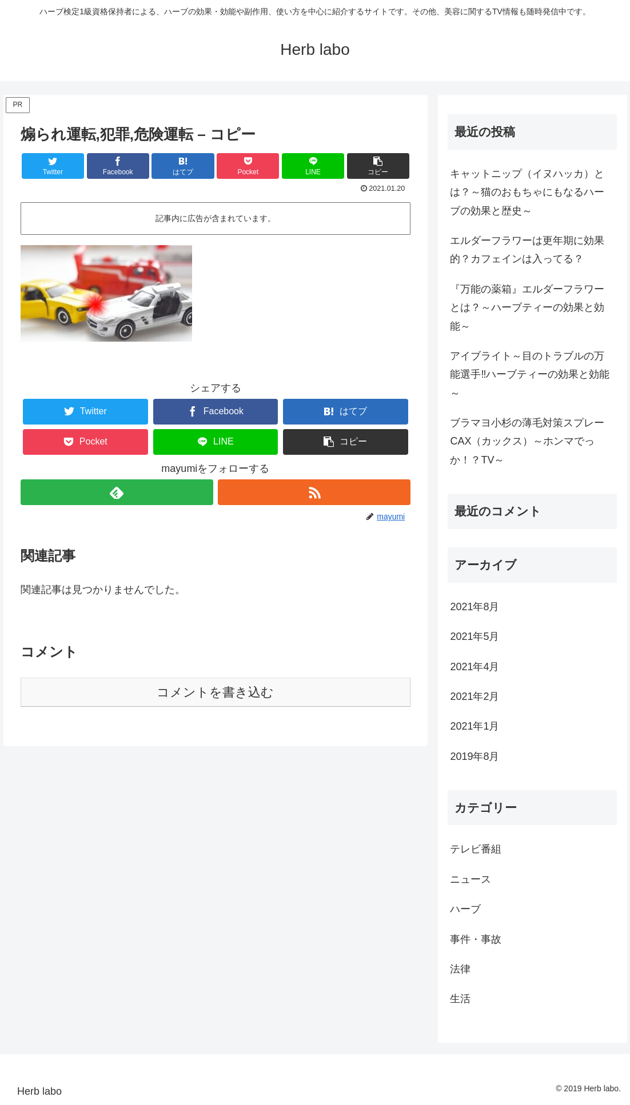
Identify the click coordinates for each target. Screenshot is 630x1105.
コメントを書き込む (215, 692)
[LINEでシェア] (313, 166)
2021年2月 (474, 696)
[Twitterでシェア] (53, 166)
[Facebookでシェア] (118, 166)
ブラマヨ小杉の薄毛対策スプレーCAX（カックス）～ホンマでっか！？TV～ (527, 441)
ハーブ (465, 909)
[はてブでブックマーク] (182, 166)
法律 (460, 969)
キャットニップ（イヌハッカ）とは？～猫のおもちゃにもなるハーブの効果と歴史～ (527, 192)
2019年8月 (474, 756)
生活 (460, 998)
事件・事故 (475, 939)
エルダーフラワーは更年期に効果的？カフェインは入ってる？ (527, 250)
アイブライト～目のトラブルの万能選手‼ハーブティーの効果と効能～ (529, 374)
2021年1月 (474, 726)
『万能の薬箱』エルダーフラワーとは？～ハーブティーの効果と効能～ (527, 307)
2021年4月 (474, 666)
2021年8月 (474, 606)
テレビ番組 (475, 849)
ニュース (470, 879)
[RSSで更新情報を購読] (314, 492)
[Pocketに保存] (248, 166)
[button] (378, 166)
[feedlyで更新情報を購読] (117, 492)
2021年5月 (474, 636)
